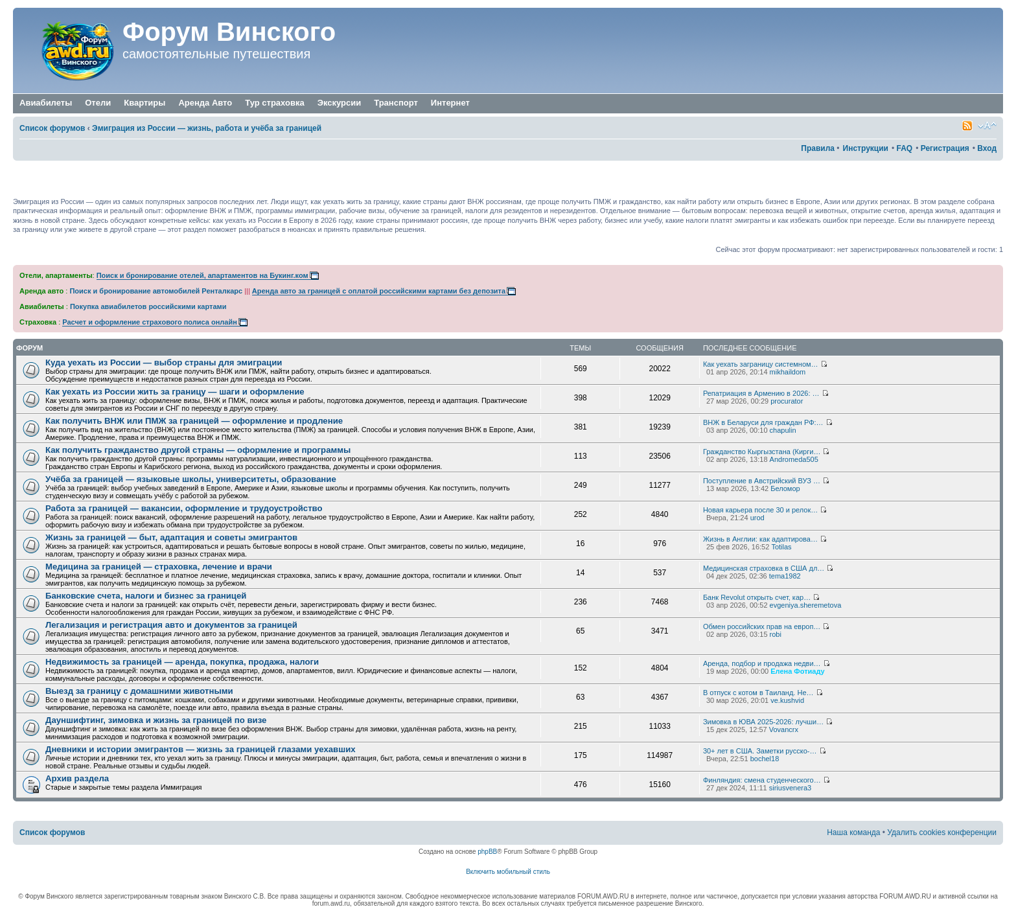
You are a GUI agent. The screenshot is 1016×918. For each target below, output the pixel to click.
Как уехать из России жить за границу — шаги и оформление (175, 391)
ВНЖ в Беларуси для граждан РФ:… (763, 422)
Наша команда (853, 832)
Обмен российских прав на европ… (761, 626)
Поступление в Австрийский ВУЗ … (761, 481)
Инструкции (865, 148)
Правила (818, 148)
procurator (786, 401)
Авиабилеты (45, 103)
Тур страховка (274, 103)
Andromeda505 (794, 459)
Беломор (785, 488)
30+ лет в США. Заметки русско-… (760, 751)
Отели (98, 103)
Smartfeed (967, 126)
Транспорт (396, 103)
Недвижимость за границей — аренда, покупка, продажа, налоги (182, 662)
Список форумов (52, 128)
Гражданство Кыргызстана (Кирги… (762, 451)
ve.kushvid (787, 700)
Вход (987, 148)
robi (775, 634)
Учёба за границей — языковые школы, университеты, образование (190, 479)
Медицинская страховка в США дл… (763, 568)
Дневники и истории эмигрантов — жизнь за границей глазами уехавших (200, 749)
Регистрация (945, 148)
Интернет (450, 103)
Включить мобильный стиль (508, 871)
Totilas (781, 547)
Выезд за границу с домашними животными (139, 691)
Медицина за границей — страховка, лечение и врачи (158, 566)
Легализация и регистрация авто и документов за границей (171, 625)
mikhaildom (788, 372)
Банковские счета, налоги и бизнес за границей (145, 596)
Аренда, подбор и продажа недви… (762, 663)
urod (757, 518)
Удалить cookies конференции (942, 832)
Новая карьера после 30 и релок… (760, 510)
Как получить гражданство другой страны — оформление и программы (198, 450)
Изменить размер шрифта (987, 126)
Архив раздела (77, 778)
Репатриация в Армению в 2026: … (761, 393)
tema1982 (785, 576)
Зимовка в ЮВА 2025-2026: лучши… (763, 722)
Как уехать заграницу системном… (760, 364)
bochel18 (764, 759)
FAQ (904, 148)
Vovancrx (783, 729)
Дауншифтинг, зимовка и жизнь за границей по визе (155, 720)
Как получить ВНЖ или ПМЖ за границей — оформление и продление (194, 421)
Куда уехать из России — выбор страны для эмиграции (163, 362)
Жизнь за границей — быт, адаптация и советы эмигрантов (171, 537)
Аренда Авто (205, 103)
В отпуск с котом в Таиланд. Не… (758, 692)
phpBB (487, 851)
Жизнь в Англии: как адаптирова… (760, 539)
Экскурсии (340, 103)
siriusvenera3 (790, 788)
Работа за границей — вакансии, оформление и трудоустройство (184, 508)
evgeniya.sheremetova (806, 605)
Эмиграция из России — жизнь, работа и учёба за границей (206, 128)
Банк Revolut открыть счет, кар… (757, 597)
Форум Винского (229, 31)
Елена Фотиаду (797, 671)
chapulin (783, 430)
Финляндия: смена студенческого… (762, 780)
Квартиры (144, 103)
